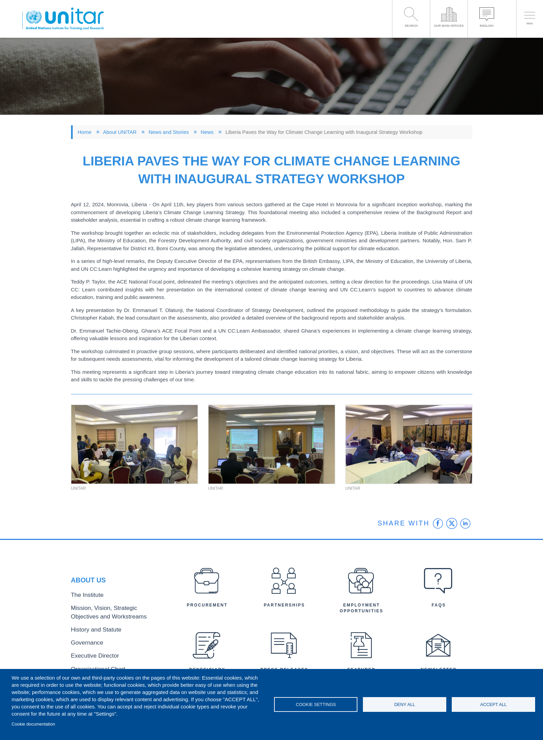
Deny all (404, 704)
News (207, 132)
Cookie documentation (33, 724)
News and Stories (169, 132)
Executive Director (90, 651)
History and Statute (90, 629)
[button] (134, 444)
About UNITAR (120, 132)
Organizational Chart (92, 663)
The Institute (83, 600)
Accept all (493, 704)
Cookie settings (316, 704)
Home (85, 132)
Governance (83, 640)
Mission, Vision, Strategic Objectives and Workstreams (113, 615)
